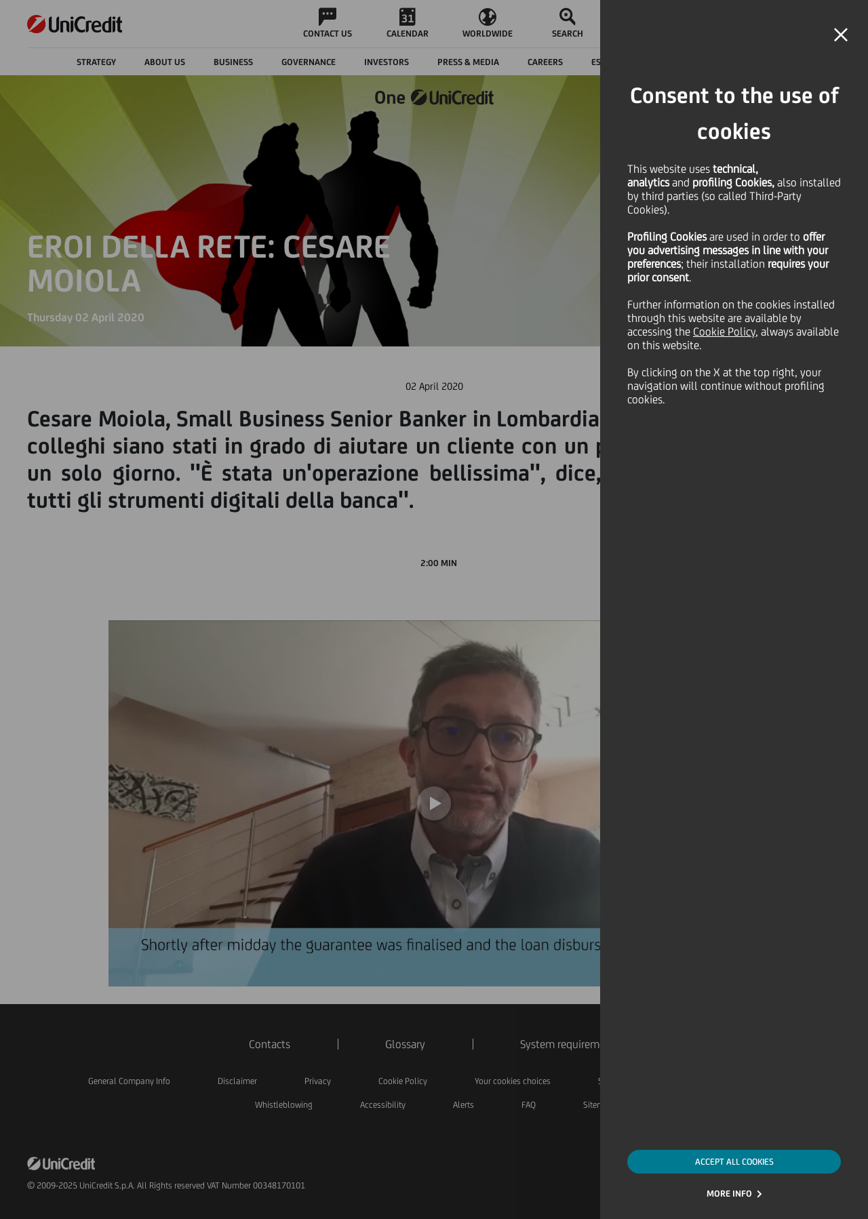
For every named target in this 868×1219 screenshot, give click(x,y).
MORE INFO (729, 1193)
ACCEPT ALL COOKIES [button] (734, 1162)
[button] (841, 35)
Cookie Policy (724, 331)
